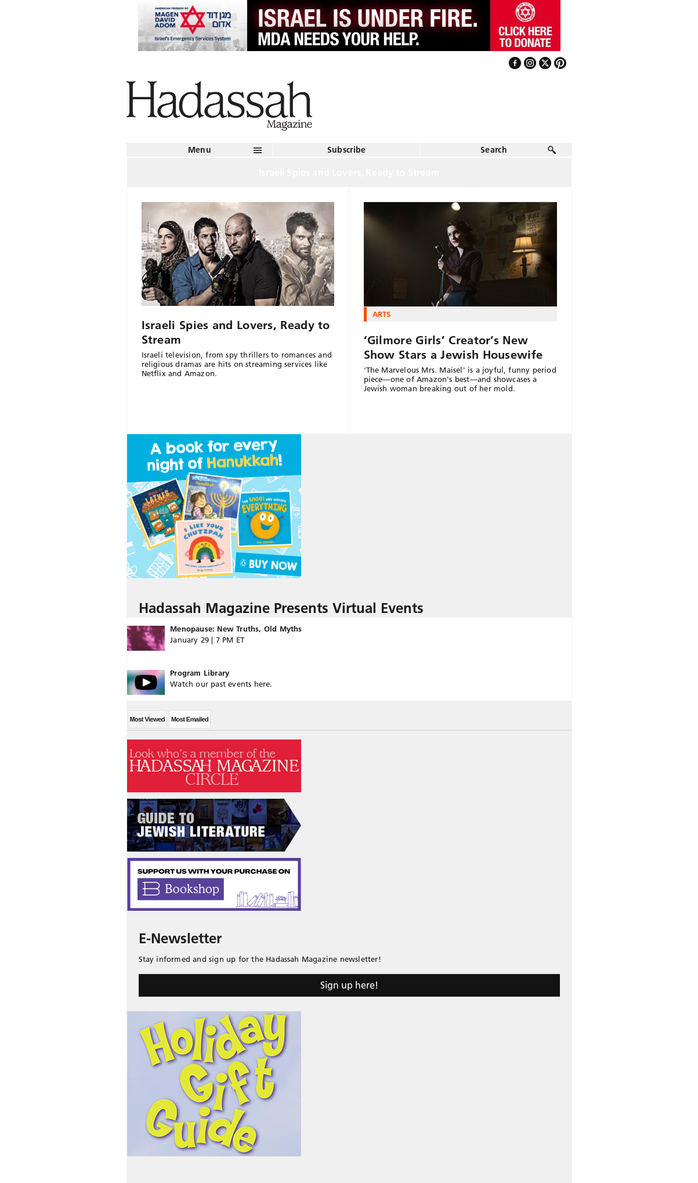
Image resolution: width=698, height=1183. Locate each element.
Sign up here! (349, 985)
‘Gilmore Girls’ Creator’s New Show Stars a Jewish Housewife (453, 347)
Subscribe (346, 150)
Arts (381, 314)
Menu (199, 150)
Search (493, 150)
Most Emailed (189, 719)
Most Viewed (147, 719)
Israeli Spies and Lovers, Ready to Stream (236, 332)
